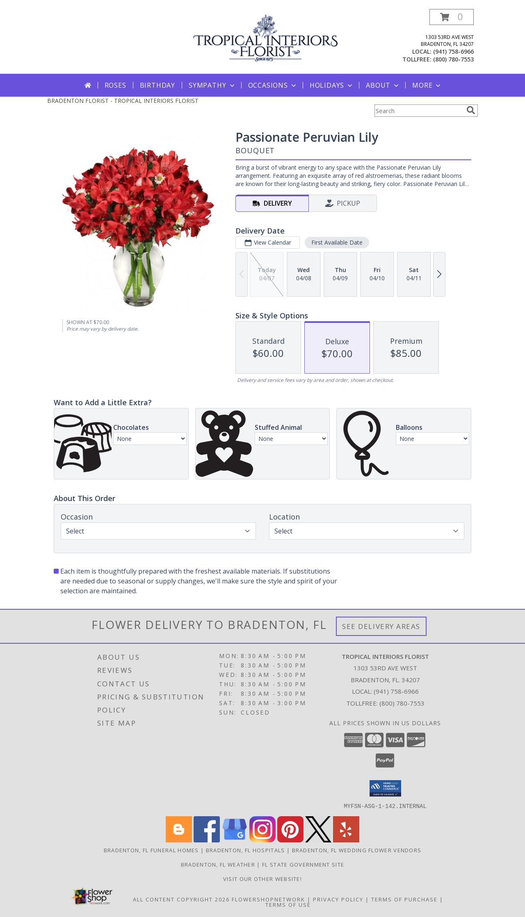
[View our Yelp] (346, 840)
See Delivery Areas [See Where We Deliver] (381, 626)
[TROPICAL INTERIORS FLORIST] (265, 37)
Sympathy (212, 85)
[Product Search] (419, 110)
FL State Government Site (303, 864)
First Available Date (337, 242)
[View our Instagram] (262, 840)
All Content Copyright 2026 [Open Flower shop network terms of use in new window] (181, 899)
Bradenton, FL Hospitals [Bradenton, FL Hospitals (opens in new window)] (245, 849)
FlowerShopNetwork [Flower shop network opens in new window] (268, 899)
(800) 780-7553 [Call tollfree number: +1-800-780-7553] (453, 59)
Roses (115, 85)
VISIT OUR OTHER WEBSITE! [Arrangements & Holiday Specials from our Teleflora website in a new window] (262, 878)
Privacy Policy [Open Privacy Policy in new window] (338, 899)
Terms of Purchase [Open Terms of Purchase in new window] (404, 899)
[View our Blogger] (179, 840)
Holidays (332, 85)
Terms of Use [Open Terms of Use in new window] (288, 904)
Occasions (273, 85)
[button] (451, 17)
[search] (470, 110)
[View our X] (318, 840)
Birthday (157, 85)
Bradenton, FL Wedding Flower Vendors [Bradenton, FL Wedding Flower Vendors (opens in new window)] (357, 849)
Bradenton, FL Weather (218, 864)
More (427, 85)
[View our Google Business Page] (234, 840)
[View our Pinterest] (290, 840)
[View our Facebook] (207, 840)
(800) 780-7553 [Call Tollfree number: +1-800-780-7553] (402, 703)
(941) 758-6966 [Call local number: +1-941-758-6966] (453, 51)
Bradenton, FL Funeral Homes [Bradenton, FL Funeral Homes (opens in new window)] (151, 849)
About (383, 85)
